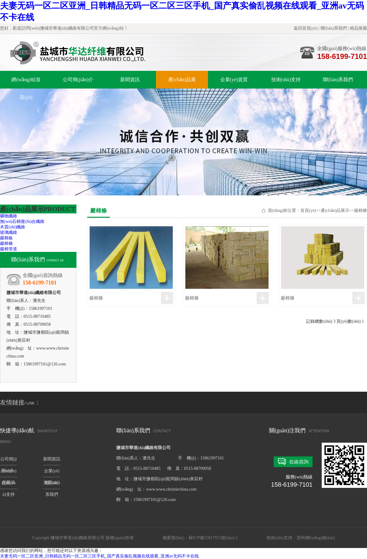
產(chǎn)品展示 (182, 83)
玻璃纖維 (8, 232)
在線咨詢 (299, 461)
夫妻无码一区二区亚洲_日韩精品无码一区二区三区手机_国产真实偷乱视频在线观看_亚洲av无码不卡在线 (99, 556)
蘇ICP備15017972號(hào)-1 (213, 537)
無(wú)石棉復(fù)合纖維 (22, 221)
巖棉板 (6, 238)
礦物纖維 (8, 216)
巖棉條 (6, 243)
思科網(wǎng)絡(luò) (316, 537)
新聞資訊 (130, 79)
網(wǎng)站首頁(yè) (25, 83)
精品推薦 (358, 28)
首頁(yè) (308, 210)
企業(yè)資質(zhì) (234, 83)
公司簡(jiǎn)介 (78, 79)
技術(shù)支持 (286, 79)
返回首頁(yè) (306, 28)
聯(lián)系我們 (334, 28)
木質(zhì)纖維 (12, 227)
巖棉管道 (8, 249)
